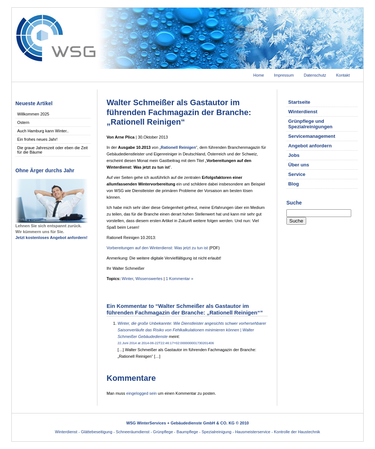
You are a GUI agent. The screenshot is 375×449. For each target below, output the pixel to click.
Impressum (284, 75)
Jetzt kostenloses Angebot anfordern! (51, 237)
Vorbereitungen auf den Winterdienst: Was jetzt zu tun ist (157, 248)
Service (296, 174)
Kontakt (343, 75)
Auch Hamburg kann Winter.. (43, 131)
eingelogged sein (141, 393)
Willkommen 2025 (33, 114)
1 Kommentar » (179, 278)
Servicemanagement (311, 136)
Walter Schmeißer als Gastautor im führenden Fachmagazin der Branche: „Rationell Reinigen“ (179, 112)
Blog (293, 184)
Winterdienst (303, 111)
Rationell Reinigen (178, 147)
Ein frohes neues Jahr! (37, 139)
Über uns (298, 165)
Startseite (299, 102)
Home (258, 75)
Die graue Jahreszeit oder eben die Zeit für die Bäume (52, 150)
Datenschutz (315, 75)
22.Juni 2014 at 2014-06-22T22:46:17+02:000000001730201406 (166, 343)
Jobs (294, 155)
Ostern (23, 122)
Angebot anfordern (310, 145)
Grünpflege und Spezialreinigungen (310, 123)
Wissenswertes (149, 278)
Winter (127, 278)
